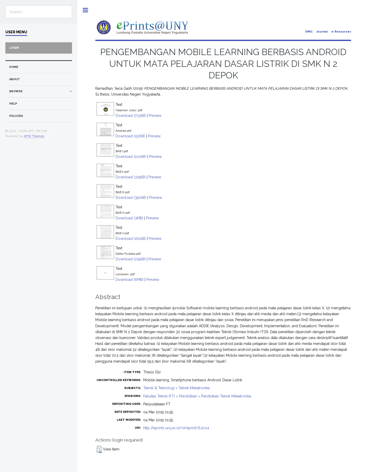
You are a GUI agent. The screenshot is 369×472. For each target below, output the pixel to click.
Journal (322, 31)
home (13, 67)
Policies (16, 116)
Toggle (85, 10)
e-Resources (341, 31)
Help (13, 103)
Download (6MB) (130, 280)
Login (14, 47)
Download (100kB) (131, 157)
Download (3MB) (129, 218)
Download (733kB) (131, 116)
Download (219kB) (131, 259)
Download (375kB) (131, 177)
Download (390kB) (131, 198)
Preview (155, 116)
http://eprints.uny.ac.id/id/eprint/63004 (176, 428)
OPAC (309, 31)
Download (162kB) (131, 239)
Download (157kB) (130, 136)
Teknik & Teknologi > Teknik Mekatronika (176, 388)
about (14, 79)
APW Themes (34, 136)
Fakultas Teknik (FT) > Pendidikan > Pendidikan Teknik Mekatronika (197, 396)
